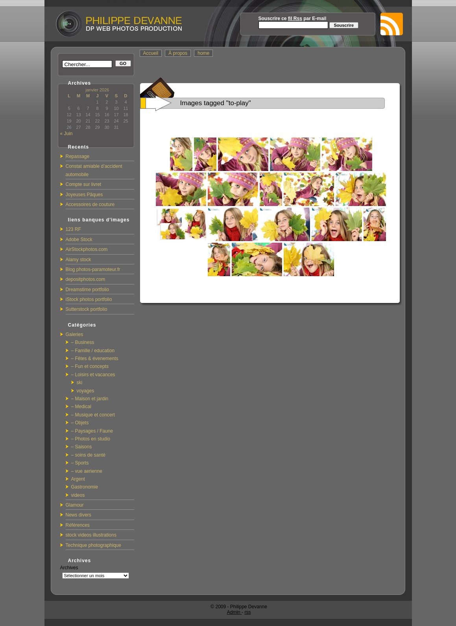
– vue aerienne (86, 471)
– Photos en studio (90, 439)
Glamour (75, 505)
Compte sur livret (84, 184)
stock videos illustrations (91, 535)
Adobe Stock (79, 239)
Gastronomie (84, 487)
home (203, 53)
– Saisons (81, 447)
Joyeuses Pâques (84, 194)
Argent (78, 479)
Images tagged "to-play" (215, 103)
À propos (177, 53)
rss (247, 612)
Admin (234, 612)
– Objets (80, 422)
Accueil (151, 53)
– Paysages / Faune (92, 431)
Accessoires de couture (90, 204)
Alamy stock (78, 259)
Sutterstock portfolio (86, 309)
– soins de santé (88, 455)
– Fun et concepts (90, 366)
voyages (85, 391)
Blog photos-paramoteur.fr (93, 269)
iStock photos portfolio (89, 299)
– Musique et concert (93, 415)
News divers (78, 515)
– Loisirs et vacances (93, 374)
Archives (69, 567)
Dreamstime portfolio (87, 289)
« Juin (66, 133)
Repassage (78, 156)
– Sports (80, 463)
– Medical (81, 406)
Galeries (74, 334)
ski (80, 382)
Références (78, 525)
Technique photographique (93, 545)
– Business (82, 342)
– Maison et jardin (90, 398)
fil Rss (295, 18)
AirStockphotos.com (87, 249)
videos (78, 495)
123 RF (73, 229)
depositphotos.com (85, 279)
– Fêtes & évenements (94, 358)
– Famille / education (93, 350)
